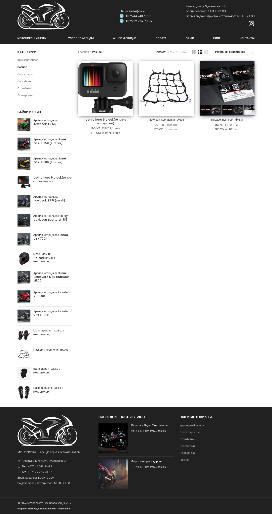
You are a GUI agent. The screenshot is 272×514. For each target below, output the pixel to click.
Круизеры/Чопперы (191, 425)
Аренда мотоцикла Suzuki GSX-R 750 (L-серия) (50, 141)
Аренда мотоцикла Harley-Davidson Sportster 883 (51, 217)
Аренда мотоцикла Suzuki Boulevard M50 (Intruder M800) (51, 276)
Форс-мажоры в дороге (146, 461)
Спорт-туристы (189, 432)
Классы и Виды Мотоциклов (149, 425)
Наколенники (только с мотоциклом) (48, 389)
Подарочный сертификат (227, 119)
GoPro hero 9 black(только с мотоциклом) (105, 121)
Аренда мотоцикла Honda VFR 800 (50, 294)
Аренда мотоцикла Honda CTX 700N (50, 236)
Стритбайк (24, 88)
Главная (83, 52)
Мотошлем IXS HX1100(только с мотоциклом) (44, 257)
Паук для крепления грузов (166, 119)
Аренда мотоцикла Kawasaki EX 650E (46, 122)
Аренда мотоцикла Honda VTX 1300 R (50, 313)
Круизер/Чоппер (28, 60)
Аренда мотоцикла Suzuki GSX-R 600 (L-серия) (50, 160)
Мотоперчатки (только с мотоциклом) (49, 332)
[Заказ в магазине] (235, 52)
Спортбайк (24, 81)
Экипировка (25, 95)
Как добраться (199, 24)
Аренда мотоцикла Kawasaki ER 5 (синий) (49, 198)
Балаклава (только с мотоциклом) (46, 370)
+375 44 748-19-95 (136, 16)
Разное (22, 67)
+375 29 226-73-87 (136, 21)
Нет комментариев (155, 430)
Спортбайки (187, 446)
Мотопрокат (35, 503)
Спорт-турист (26, 74)
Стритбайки (187, 439)
